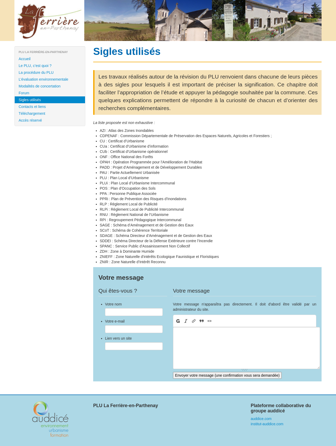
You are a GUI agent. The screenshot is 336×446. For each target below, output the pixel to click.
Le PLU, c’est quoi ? (35, 66)
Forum (24, 93)
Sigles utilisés (30, 100)
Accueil (24, 59)
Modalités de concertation (40, 86)
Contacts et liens (32, 107)
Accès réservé (30, 120)
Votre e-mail (115, 321)
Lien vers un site (118, 338)
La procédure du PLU (36, 72)
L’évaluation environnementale (43, 79)
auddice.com (261, 419)
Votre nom (113, 304)
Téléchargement (32, 113)
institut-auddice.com (267, 424)
